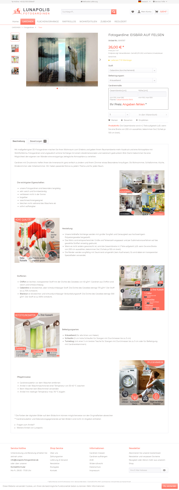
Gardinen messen (97, 453)
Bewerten (127, 120)
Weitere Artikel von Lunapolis (29, 428)
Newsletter (55, 463)
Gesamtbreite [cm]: (124, 93)
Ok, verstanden (169, 486)
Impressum (95, 470)
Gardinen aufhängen (98, 456)
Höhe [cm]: (152, 93)
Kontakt (53, 470)
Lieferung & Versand (59, 460)
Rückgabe (54, 467)
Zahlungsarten (56, 456)
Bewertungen (38, 141)
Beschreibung (19, 141)
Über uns (54, 453)
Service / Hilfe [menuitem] (159, 1)
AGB (92, 460)
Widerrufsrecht (96, 463)
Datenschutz (95, 467)
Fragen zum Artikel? (25, 425)
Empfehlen (142, 120)
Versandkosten (124, 53)
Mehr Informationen (95, 486)
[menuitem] (88, 11)
